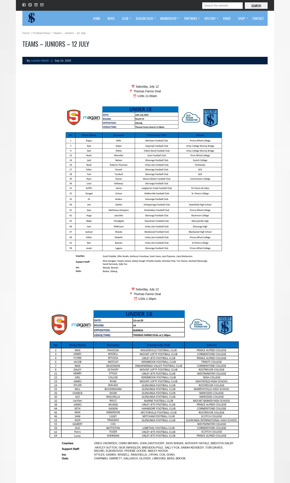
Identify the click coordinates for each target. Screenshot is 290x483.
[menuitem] (96, 18)
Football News (41, 33)
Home (26, 33)
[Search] (222, 5)
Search (256, 5)
